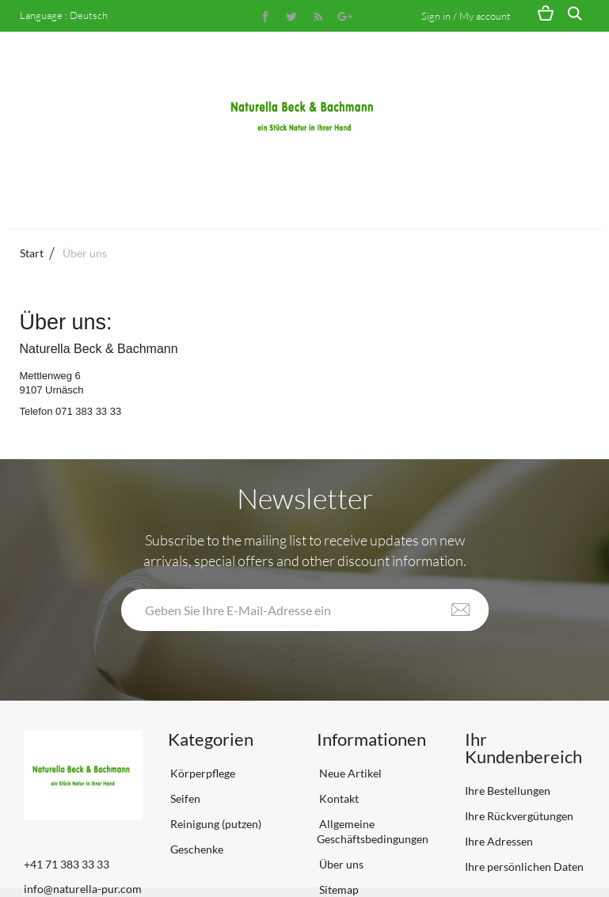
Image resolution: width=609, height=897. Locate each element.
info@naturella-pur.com (83, 888)
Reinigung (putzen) (214, 823)
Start (32, 253)
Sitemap (338, 889)
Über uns (340, 864)
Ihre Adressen (499, 841)
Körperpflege (201, 773)
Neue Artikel (349, 773)
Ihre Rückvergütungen (519, 816)
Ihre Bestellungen (507, 790)
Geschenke (195, 849)
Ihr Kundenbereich (523, 747)
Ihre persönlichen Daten (524, 866)
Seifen (184, 798)
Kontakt (338, 798)
